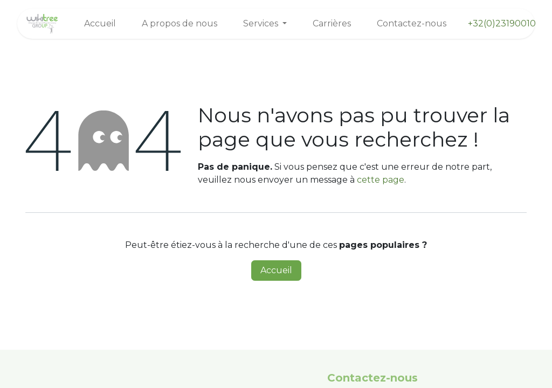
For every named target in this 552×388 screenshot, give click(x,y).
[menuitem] (100, 23)
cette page (380, 180)
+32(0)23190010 (502, 23)
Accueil (276, 270)
